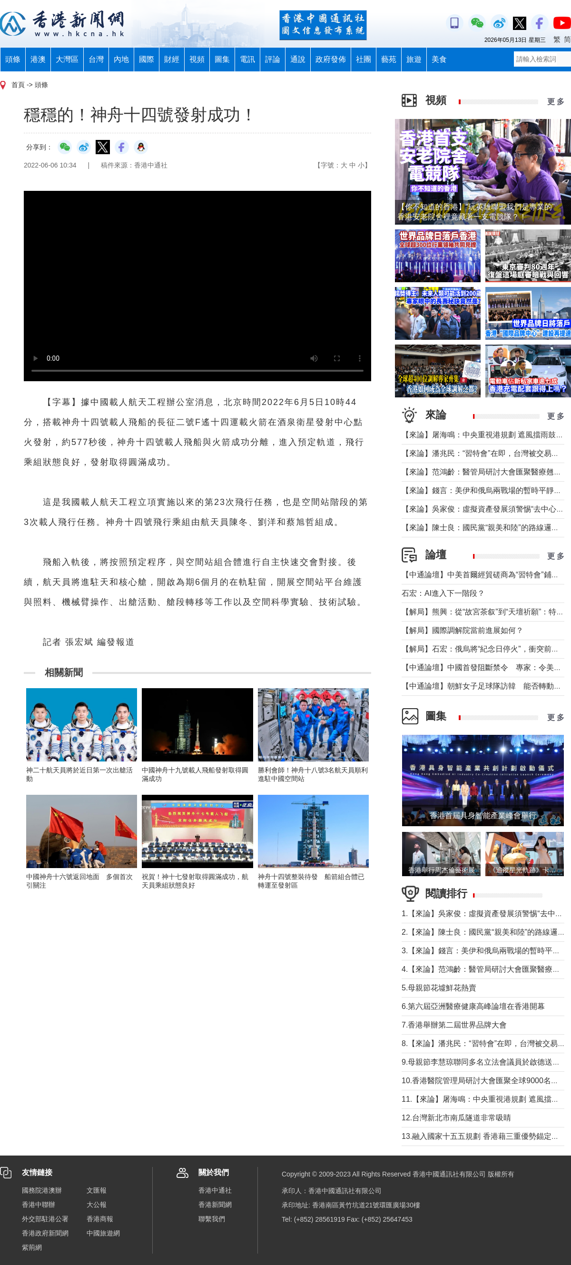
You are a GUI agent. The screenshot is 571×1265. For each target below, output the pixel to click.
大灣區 (67, 59)
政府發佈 (330, 59)
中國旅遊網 (103, 1233)
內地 (121, 59)
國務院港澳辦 (42, 1190)
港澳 (38, 59)
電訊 (247, 59)
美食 (439, 59)
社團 (363, 59)
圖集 (222, 59)
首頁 (18, 85)
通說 (297, 59)
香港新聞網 (215, 1204)
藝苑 (388, 59)
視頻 (197, 59)
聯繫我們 (211, 1219)
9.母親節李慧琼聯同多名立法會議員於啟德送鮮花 (485, 1062)
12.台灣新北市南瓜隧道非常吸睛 (456, 1118)
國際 (146, 59)
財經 (171, 59)
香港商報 (100, 1219)
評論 (272, 59)
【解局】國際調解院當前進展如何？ (462, 630)
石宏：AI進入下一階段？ (443, 593)
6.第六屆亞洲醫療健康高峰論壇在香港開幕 (473, 1006)
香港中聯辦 (38, 1204)
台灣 (96, 59)
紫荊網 (32, 1247)
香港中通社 (215, 1190)
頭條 (12, 59)
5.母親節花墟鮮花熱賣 (439, 988)
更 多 (555, 102)
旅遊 (414, 59)
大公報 (97, 1204)
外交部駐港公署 (45, 1219)
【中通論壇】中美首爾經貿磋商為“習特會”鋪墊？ (484, 575)
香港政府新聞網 (45, 1233)
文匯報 (97, 1190)
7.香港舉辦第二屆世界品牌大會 (454, 1025)
